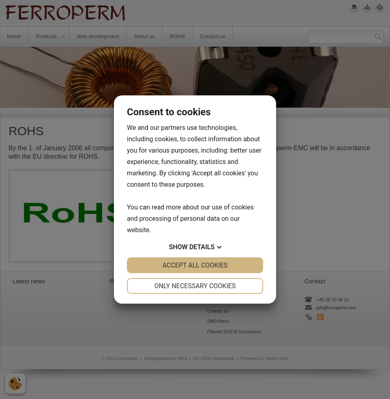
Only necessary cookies (195, 286)
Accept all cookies (195, 265)
